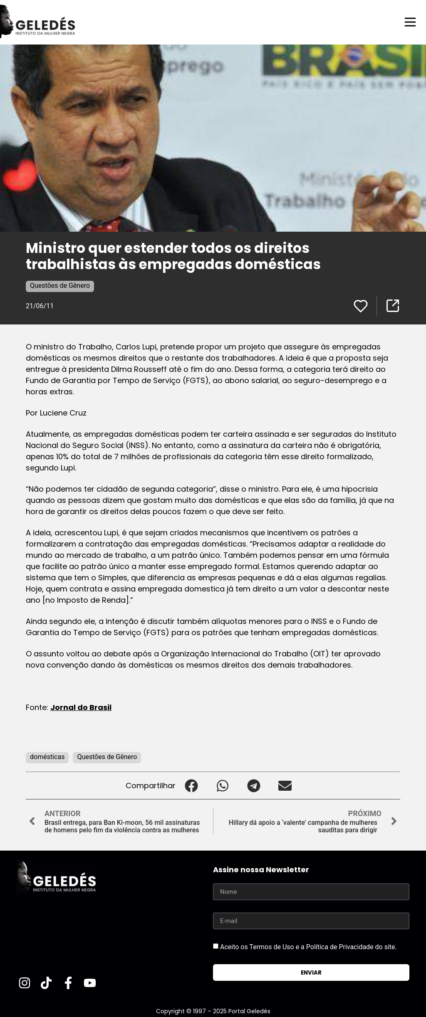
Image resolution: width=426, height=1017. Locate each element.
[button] (191, 785)
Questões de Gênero (60, 286)
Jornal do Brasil (80, 707)
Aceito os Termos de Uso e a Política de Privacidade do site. (308, 947)
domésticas (47, 757)
